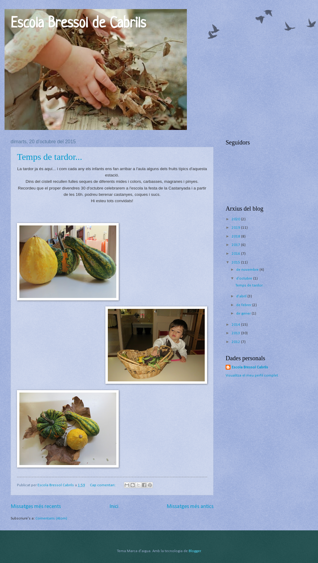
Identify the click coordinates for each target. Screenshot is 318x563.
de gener (244, 313)
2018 (236, 236)
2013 (236, 333)
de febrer (244, 305)
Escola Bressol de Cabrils (78, 24)
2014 (236, 325)
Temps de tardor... (49, 157)
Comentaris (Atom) (51, 518)
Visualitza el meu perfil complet (252, 375)
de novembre (248, 270)
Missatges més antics (190, 507)
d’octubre (244, 278)
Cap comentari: (103, 485)
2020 (236, 219)
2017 (236, 245)
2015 (236, 262)
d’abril (241, 296)
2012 (236, 342)
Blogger (195, 551)
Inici (113, 507)
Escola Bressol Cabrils (250, 367)
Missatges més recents (36, 507)
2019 (236, 228)
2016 (236, 254)
